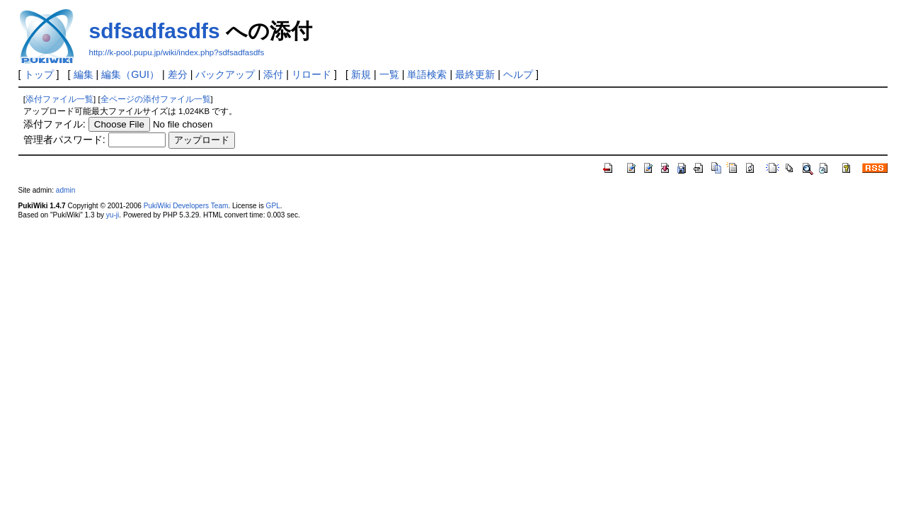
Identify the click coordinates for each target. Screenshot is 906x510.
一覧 (389, 74)
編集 (83, 74)
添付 (273, 74)
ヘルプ (518, 74)
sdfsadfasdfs (154, 30)
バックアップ (225, 74)
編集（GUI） (130, 74)
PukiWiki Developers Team (186, 206)
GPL (273, 206)
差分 (178, 74)
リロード (311, 74)
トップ (39, 74)
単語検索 (427, 74)
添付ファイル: (54, 124)
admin (65, 190)
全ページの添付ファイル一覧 (156, 99)
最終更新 (475, 74)
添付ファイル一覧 (59, 99)
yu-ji (112, 215)
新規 (361, 74)
